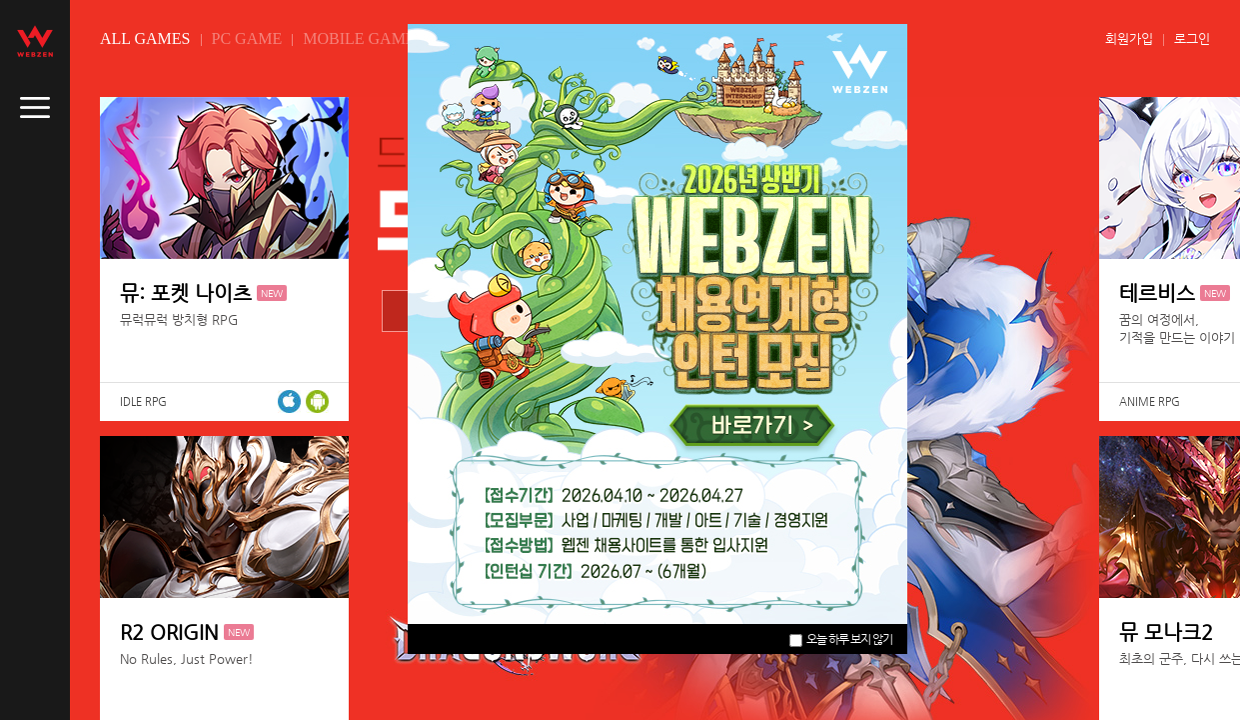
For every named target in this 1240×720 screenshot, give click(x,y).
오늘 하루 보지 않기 (840, 639)
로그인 (1192, 38)
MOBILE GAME (359, 38)
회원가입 (1129, 38)
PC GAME (247, 38)
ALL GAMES (145, 38)
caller (35, 108)
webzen (35, 41)
